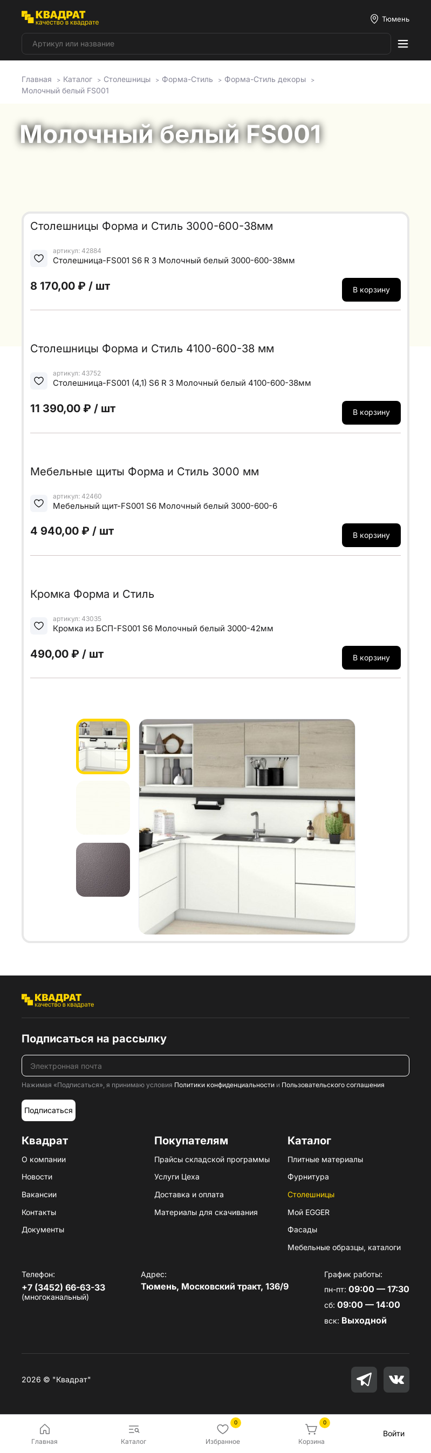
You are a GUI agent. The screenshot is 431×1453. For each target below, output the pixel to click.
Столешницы (311, 1194)
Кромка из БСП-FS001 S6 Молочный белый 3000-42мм (163, 628)
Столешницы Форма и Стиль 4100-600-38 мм (152, 348)
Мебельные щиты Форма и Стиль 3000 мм (144, 471)
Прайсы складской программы (212, 1159)
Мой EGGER (309, 1212)
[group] (247, 826)
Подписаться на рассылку (94, 1038)
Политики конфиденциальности (224, 1085)
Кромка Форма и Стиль (92, 594)
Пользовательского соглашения (333, 1085)
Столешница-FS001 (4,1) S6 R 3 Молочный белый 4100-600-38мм (182, 382)
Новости (37, 1176)
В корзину (371, 289)
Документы (43, 1229)
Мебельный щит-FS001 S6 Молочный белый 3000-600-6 (165, 505)
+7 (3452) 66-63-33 (63, 1287)
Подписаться (48, 1110)
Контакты (39, 1212)
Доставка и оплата (189, 1194)
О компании (44, 1159)
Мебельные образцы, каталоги (344, 1247)
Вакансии (39, 1194)
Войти (394, 1433)
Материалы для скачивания (206, 1212)
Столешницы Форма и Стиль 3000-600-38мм (151, 226)
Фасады (302, 1229)
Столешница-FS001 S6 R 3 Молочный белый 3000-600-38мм (174, 260)
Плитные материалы (325, 1159)
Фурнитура (308, 1176)
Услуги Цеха (177, 1176)
